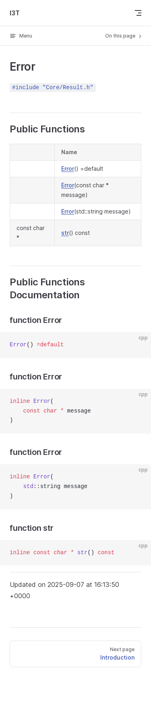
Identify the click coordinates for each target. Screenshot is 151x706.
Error (67, 168)
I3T (15, 13)
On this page (124, 36)
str (65, 232)
